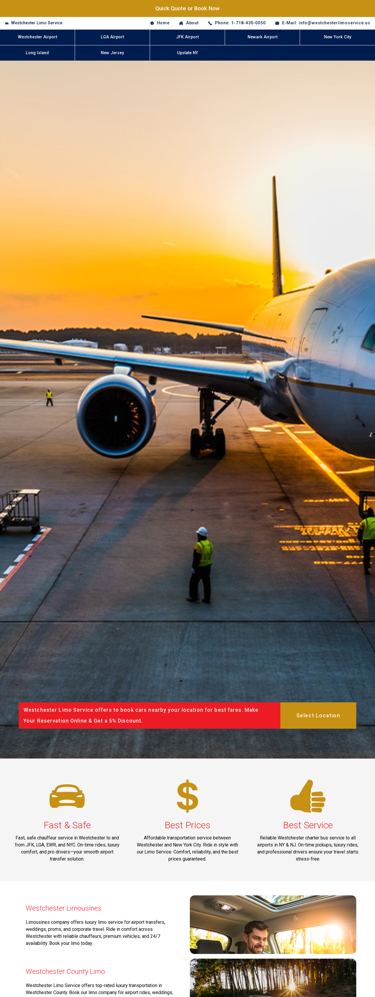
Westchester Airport (37, 37)
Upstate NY (187, 52)
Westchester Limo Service (36, 23)
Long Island (37, 52)
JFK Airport (187, 37)
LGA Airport (112, 37)
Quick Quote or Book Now (187, 8)
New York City (337, 37)
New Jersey (112, 52)
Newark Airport (262, 37)
